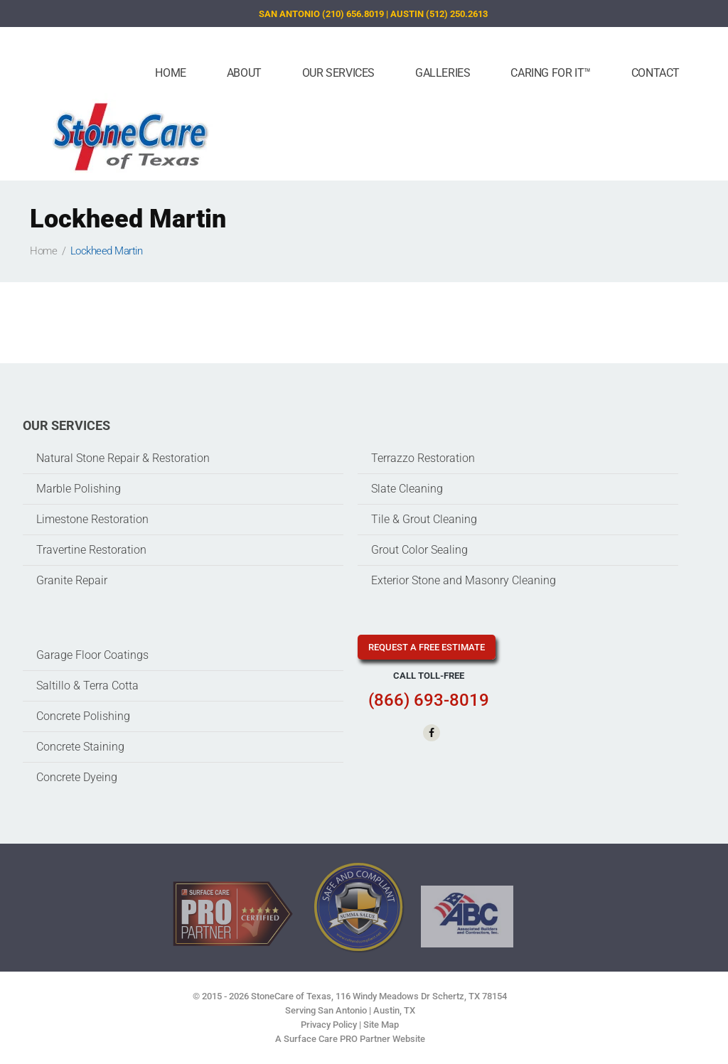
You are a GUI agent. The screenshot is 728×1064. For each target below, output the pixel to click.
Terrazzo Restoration (423, 458)
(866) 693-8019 (428, 700)
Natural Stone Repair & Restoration (123, 458)
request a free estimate (426, 647)
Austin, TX (394, 1010)
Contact (655, 73)
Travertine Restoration (91, 550)
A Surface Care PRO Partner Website (350, 1038)
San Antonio (342, 1010)
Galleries (442, 73)
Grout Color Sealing (419, 550)
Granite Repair (71, 580)
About (244, 73)
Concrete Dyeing (76, 777)
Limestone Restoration (92, 519)
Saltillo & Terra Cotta (87, 685)
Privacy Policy (329, 1024)
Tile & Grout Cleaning (424, 519)
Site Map (381, 1024)
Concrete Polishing (83, 716)
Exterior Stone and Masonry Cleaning (463, 580)
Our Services (338, 73)
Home (170, 73)
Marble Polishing (78, 488)
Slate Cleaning (407, 488)
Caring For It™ (550, 73)
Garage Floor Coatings (92, 655)
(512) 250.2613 (457, 14)
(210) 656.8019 (353, 14)
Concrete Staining (80, 746)
